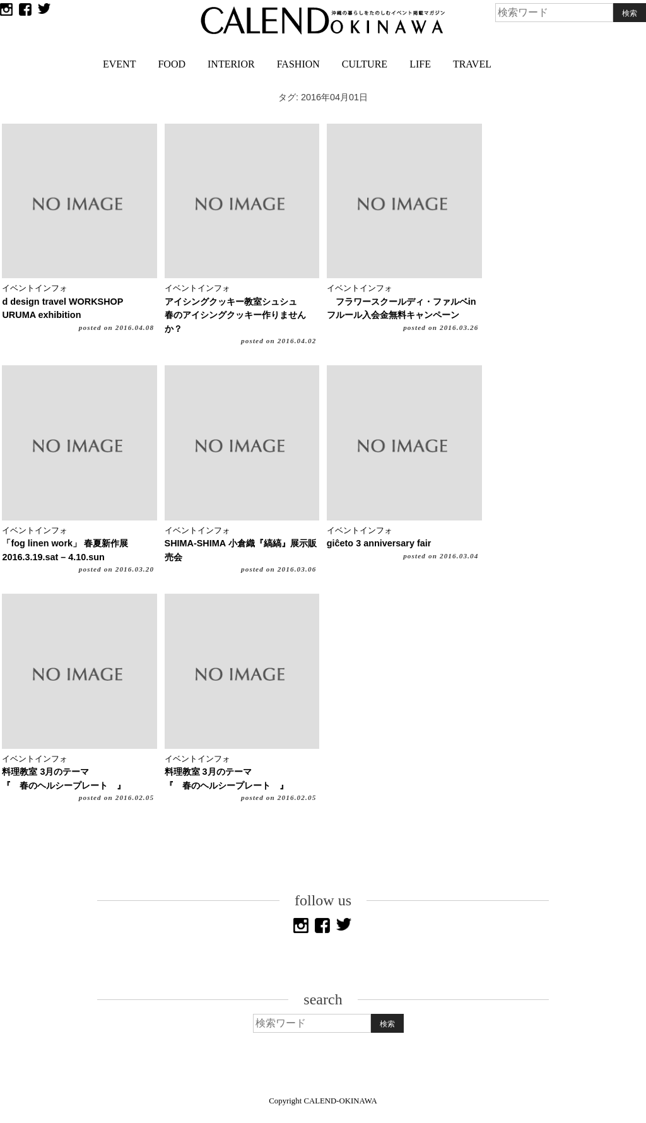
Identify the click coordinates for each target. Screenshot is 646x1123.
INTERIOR (231, 64)
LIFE (420, 64)
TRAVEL (472, 64)
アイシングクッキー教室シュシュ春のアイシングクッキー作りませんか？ (235, 315)
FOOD (171, 64)
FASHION (298, 64)
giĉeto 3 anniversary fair (379, 543)
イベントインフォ (35, 288)
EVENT (119, 64)
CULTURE (364, 64)
